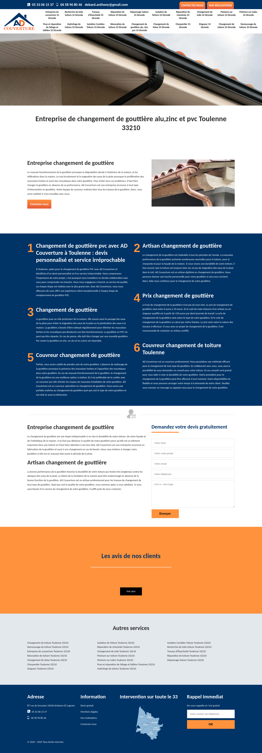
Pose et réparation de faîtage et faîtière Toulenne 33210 (126, 664)
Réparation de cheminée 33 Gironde (183, 15)
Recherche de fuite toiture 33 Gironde (74, 13)
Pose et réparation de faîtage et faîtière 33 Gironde (52, 27)
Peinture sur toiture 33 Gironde (226, 13)
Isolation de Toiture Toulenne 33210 (115, 642)
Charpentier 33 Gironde (183, 26)
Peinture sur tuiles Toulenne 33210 (115, 660)
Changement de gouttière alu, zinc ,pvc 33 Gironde (139, 27)
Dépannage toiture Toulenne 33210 (185, 660)
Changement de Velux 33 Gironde (161, 26)
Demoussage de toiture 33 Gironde (248, 26)
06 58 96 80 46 (71, 4)
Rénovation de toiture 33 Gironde (117, 26)
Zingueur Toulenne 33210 (40, 668)
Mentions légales (89, 711)
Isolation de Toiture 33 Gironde (161, 13)
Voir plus (130, 591)
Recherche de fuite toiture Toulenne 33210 (189, 647)
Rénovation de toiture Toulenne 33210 (47, 655)
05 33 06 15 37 (43, 4)
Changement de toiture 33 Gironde (226, 26)
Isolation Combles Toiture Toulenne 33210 (189, 642)
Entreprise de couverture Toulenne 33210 (48, 651)
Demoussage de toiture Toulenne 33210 (47, 647)
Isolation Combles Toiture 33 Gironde (96, 26)
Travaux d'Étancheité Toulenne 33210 (186, 651)
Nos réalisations (220, 5)
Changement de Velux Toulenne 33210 (47, 660)
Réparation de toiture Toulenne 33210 (187, 655)
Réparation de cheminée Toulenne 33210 (118, 647)
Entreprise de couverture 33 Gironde (52, 15)
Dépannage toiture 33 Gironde (139, 13)
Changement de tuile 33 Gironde (205, 13)
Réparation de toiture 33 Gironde (117, 13)
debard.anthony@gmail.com (106, 4)
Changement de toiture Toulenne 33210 (47, 642)
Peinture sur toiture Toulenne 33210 (116, 655)
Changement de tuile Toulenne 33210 (116, 651)
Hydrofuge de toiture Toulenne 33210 (116, 668)
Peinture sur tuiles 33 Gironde (248, 13)
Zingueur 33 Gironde (205, 26)
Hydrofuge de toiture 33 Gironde (74, 26)
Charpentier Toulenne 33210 (42, 664)
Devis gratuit (87, 705)
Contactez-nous (192, 5)
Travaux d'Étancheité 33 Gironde (95, 15)
